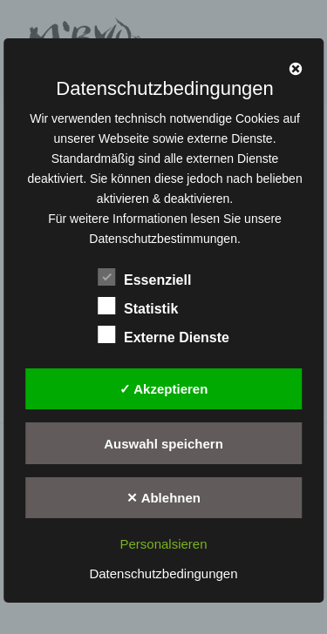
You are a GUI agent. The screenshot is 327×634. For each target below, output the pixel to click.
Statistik (138, 305)
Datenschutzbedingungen (163, 573)
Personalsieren (163, 543)
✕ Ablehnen (163, 497)
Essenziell (144, 276)
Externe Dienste (163, 334)
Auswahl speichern (163, 443)
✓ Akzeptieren (163, 388)
